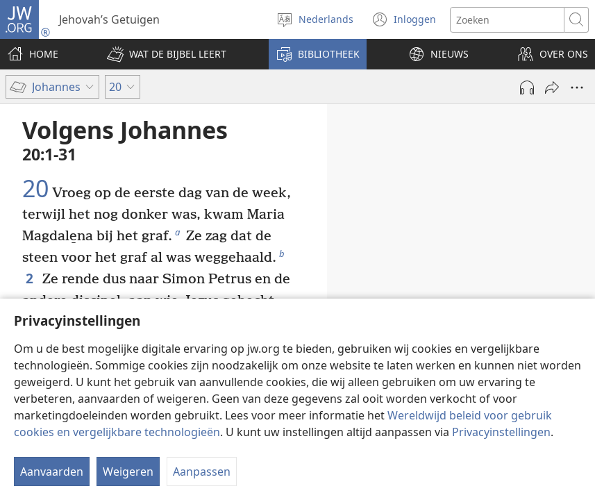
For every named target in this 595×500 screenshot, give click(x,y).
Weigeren (128, 471)
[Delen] (551, 87)
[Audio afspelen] (526, 87)
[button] (166, 54)
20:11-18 (481, 270)
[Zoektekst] (507, 20)
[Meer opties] (576, 87)
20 (35, 189)
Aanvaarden (51, 471)
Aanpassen (202, 471)
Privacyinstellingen (501, 432)
